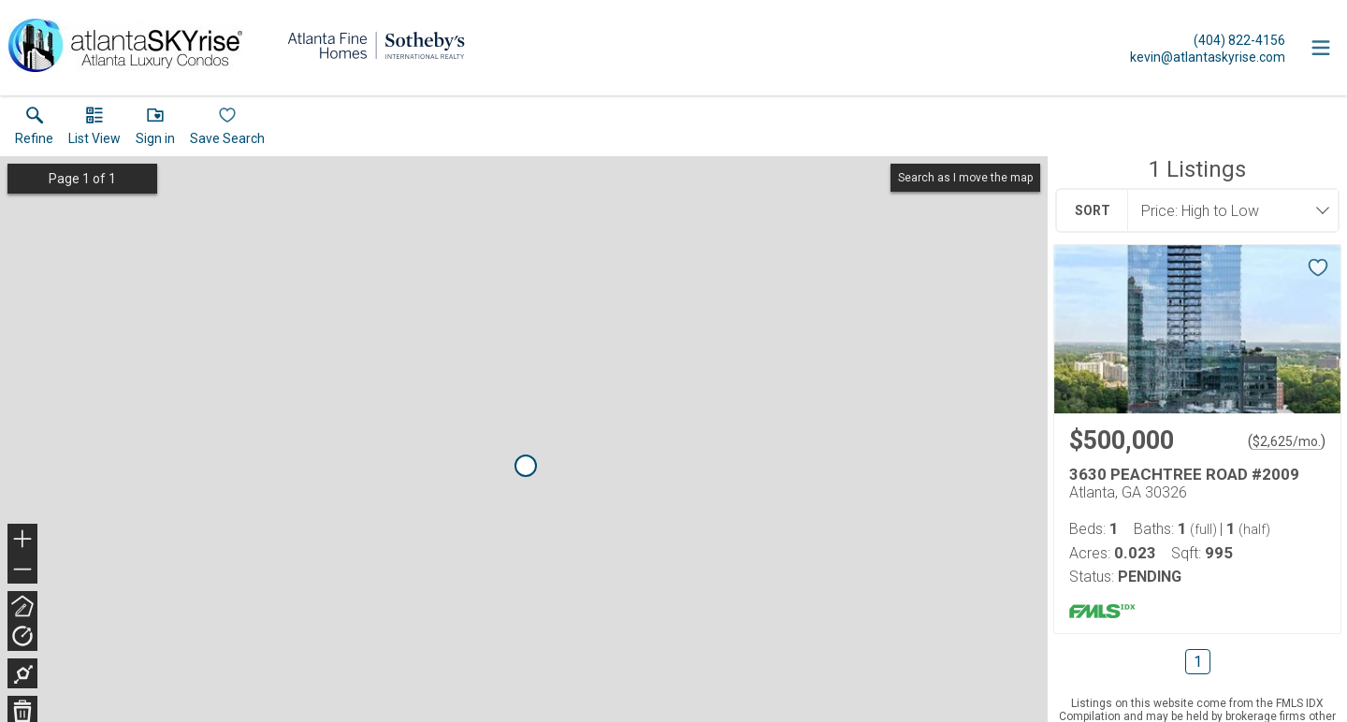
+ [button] (23, 540)
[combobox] (1227, 210)
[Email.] (1207, 56)
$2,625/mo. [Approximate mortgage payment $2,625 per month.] (1287, 441)
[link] (34, 130)
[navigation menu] (1321, 48)
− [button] (22, 570)
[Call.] (1207, 39)
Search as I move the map (965, 177)
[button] (94, 130)
